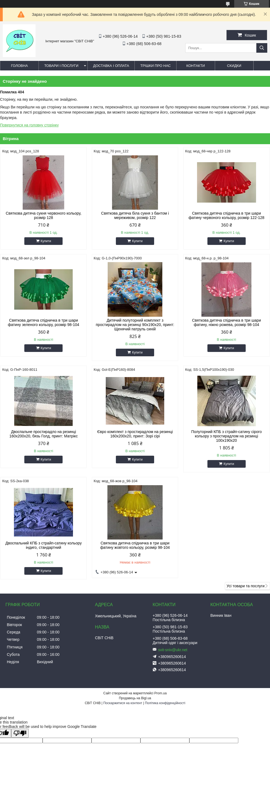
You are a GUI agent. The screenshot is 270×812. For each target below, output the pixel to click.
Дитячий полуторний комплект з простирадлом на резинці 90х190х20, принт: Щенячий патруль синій (135, 324)
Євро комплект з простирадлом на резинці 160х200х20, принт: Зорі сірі (135, 433)
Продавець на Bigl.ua (135, 698)
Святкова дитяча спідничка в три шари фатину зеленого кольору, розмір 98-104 (43, 322)
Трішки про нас (155, 66)
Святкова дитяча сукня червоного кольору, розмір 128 (43, 215)
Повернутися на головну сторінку (29, 125)
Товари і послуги (61, 66)
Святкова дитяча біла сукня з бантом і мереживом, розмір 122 (135, 215)
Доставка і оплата (111, 66)
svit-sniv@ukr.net (172, 650)
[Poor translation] (20, 733)
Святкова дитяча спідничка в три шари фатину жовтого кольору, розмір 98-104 (135, 545)
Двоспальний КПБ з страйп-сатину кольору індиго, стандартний (43, 545)
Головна (19, 66)
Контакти (195, 66)
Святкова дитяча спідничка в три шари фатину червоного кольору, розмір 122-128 (226, 215)
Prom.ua (160, 693)
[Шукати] (261, 48)
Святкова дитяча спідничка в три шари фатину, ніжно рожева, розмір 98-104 (226, 322)
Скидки (234, 66)
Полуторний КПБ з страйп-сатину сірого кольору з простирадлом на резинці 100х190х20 (226, 436)
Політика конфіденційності (165, 703)
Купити (46, 241)
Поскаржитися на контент (122, 703)
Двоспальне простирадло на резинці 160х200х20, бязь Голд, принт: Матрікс (43, 433)
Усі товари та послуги (246, 586)
